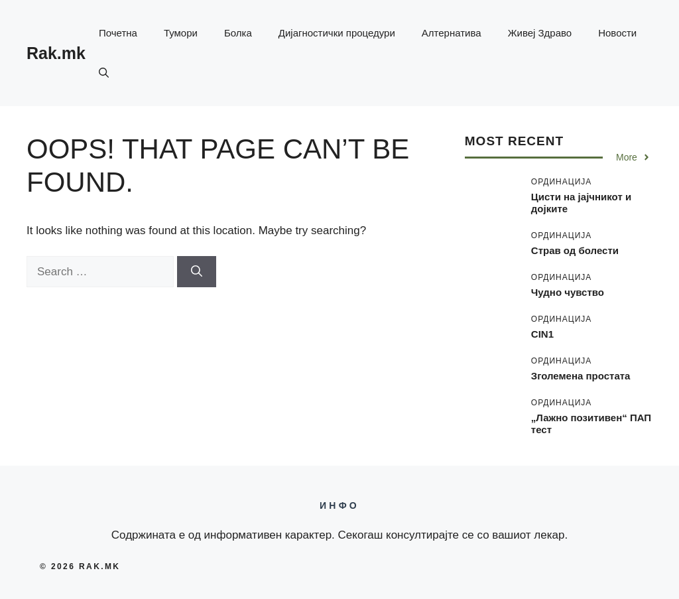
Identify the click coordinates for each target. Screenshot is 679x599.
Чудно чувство (567, 292)
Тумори (181, 32)
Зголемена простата (581, 375)
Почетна (118, 32)
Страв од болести (575, 250)
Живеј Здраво (540, 32)
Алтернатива (451, 32)
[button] (104, 73)
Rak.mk (56, 53)
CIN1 (542, 334)
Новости (617, 32)
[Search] (196, 272)
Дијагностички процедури (336, 32)
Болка (238, 32)
